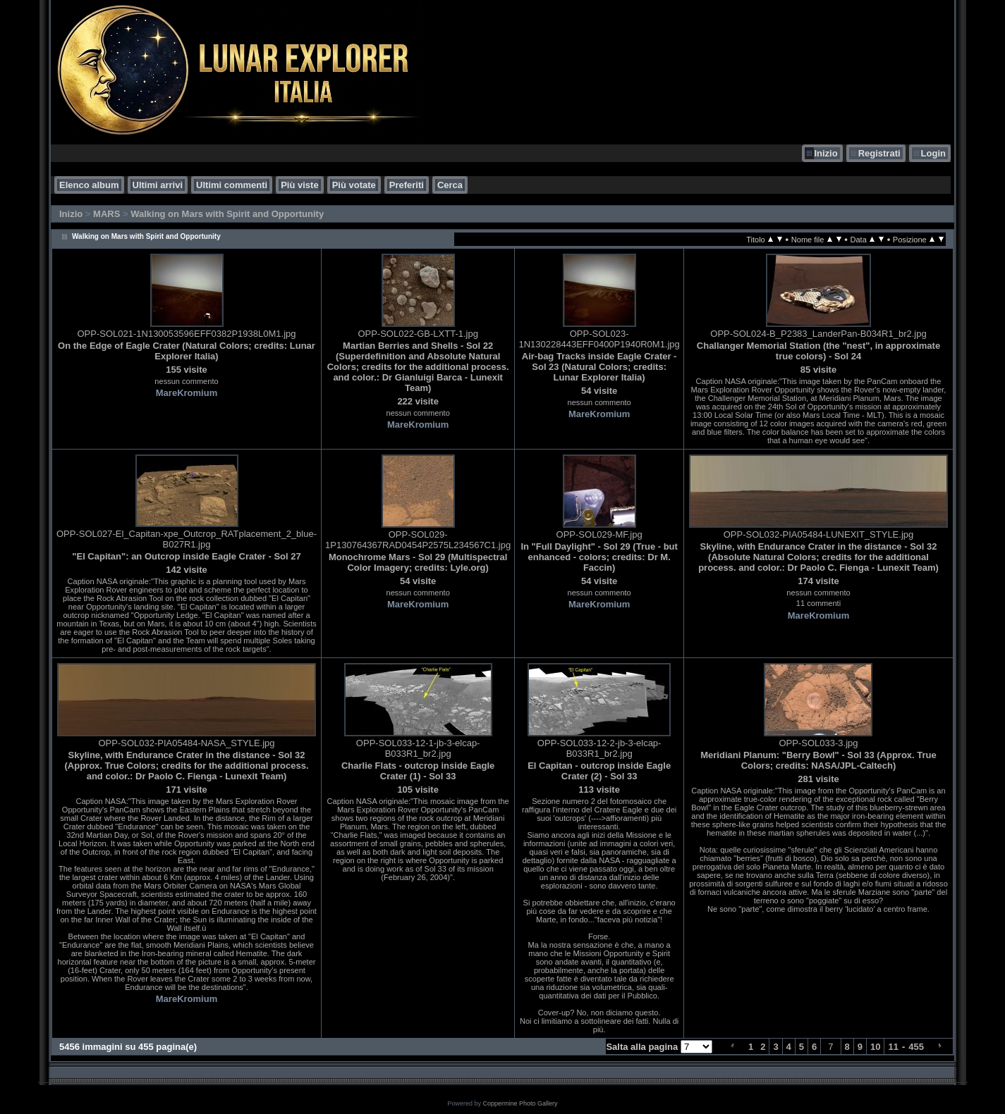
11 (893, 1046)
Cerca (450, 185)
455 (916, 1046)
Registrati (879, 153)
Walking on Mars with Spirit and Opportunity (227, 214)
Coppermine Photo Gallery (519, 1103)
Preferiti (406, 185)
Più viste (299, 185)
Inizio (825, 153)
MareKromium (186, 393)
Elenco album (89, 185)
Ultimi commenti (231, 185)
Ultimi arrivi (158, 185)
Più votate (354, 185)
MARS (106, 214)
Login (933, 153)
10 (875, 1046)
